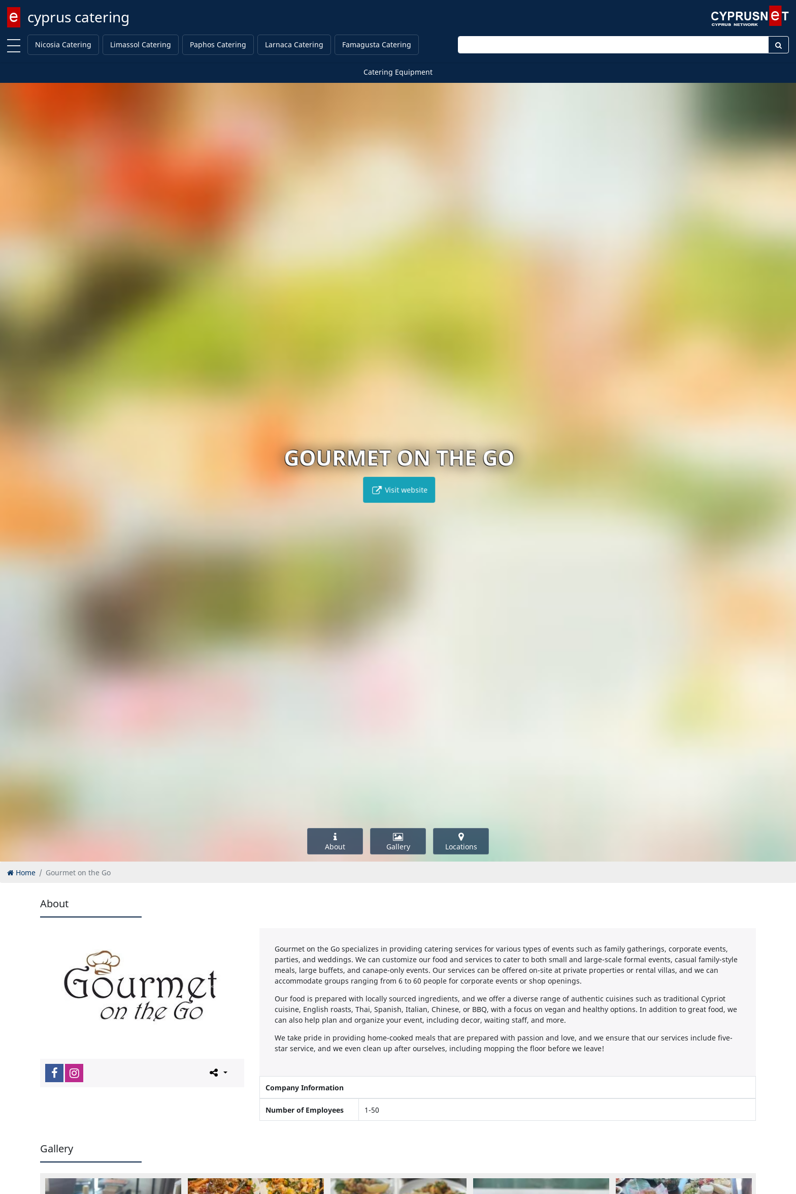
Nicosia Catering (63, 44)
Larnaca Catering (294, 44)
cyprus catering (78, 16)
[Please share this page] (218, 1072)
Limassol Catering (140, 44)
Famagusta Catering (376, 44)
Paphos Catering (218, 44)
